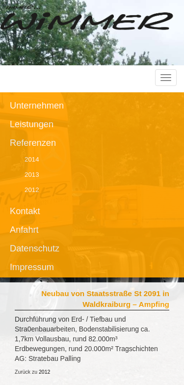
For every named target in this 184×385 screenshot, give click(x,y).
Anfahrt (24, 230)
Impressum (32, 267)
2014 (32, 159)
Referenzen (33, 143)
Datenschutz (34, 248)
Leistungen (31, 124)
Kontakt (25, 211)
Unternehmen (37, 105)
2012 (32, 189)
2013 (32, 174)
